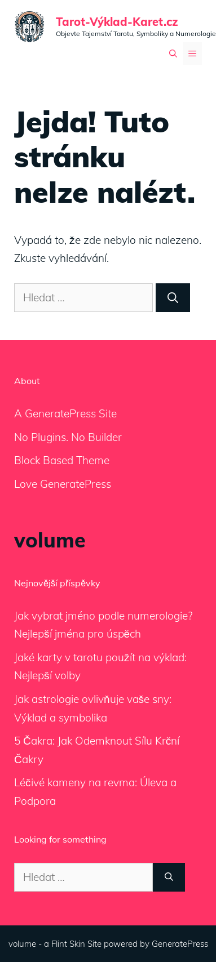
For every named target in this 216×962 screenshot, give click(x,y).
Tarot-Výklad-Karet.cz (117, 22)
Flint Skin (68, 943)
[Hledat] (173, 297)
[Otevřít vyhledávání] (173, 53)
